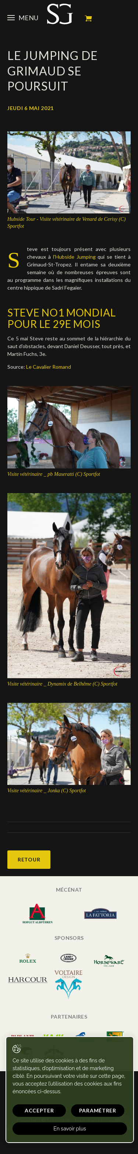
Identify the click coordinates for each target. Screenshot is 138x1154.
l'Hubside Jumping (74, 257)
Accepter (39, 1110)
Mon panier (88, 18)
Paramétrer (97, 1110)
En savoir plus (69, 1129)
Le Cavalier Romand (48, 367)
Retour (29, 859)
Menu (22, 18)
